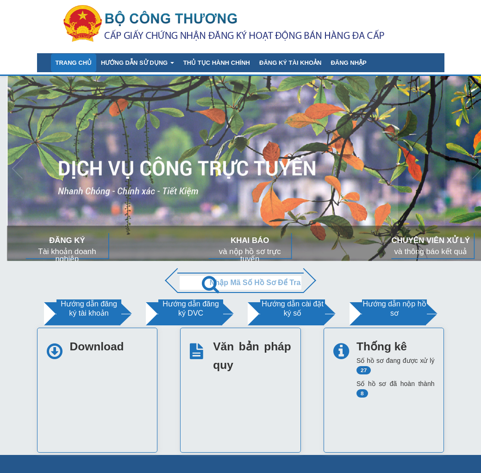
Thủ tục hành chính (216, 62)
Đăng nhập (348, 62)
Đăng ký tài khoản (290, 62)
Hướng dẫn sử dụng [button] (137, 62)
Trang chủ (74, 62)
